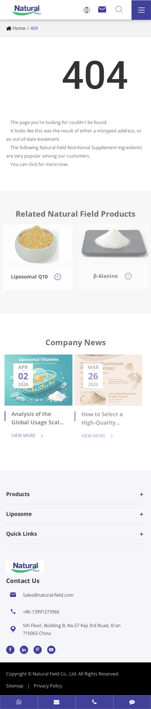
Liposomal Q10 (29, 274)
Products (18, 494)
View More (25, 435)
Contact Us (23, 580)
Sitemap (14, 686)
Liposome (19, 514)
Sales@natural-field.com (48, 595)
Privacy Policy (48, 686)
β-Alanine (105, 273)
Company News (75, 344)
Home (19, 28)
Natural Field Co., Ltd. (55, 674)
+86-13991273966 (41, 612)
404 (34, 28)
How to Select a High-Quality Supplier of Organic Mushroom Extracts (105, 419)
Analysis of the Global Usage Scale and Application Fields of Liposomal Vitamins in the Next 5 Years (35, 419)
